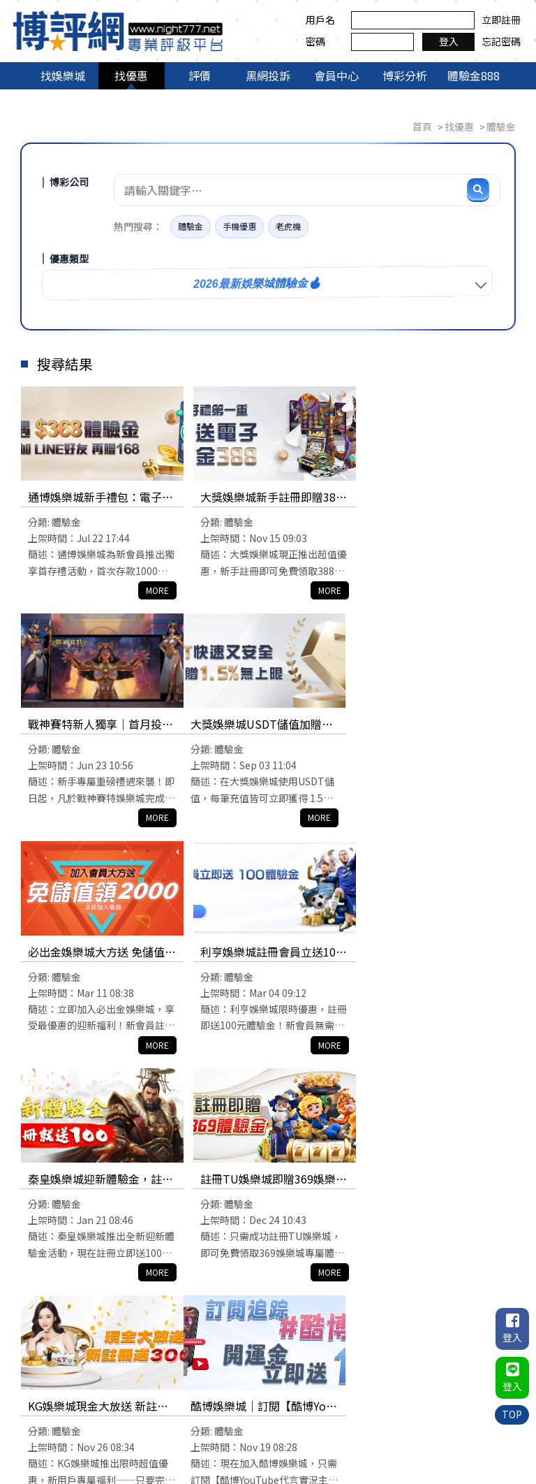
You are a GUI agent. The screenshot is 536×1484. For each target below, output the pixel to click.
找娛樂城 (62, 75)
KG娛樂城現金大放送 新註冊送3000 (434, 952)
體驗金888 (473, 75)
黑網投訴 (268, 75)
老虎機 (288, 227)
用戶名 (317, 20)
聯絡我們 (457, 1431)
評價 (199, 75)
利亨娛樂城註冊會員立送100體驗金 (435, 725)
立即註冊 (498, 20)
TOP (512, 1413)
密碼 (312, 41)
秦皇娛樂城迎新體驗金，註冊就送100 (95, 952)
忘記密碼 (498, 41)
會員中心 (336, 75)
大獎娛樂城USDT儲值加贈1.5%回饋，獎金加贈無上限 (98, 725)
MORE (152, 590)
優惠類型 (69, 259)
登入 (445, 41)
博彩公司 (69, 182)
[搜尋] (478, 190)
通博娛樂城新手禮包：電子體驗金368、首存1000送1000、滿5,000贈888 (98, 497)
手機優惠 (239, 227)
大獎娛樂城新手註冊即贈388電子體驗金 (267, 497)
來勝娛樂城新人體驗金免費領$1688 (431, 1180)
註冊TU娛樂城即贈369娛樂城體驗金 (264, 952)
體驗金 (190, 227)
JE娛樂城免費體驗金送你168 (267, 1179)
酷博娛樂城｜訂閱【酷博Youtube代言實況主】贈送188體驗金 (99, 1180)
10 (368, 1312)
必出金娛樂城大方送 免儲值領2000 (264, 725)
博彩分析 (404, 75)
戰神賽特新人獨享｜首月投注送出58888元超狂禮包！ (431, 497)
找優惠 (131, 75)
